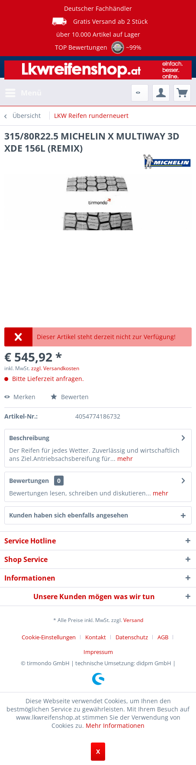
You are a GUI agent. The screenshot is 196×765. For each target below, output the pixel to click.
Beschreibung (29, 438)
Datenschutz (132, 637)
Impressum (98, 652)
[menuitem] (23, 93)
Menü (23, 92)
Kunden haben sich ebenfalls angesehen (68, 515)
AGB (162, 637)
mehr (124, 458)
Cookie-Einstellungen (49, 637)
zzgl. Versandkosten (55, 368)
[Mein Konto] (161, 93)
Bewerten (70, 397)
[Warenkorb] (182, 93)
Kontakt (95, 637)
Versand (133, 620)
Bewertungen (29, 480)
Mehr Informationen (115, 725)
